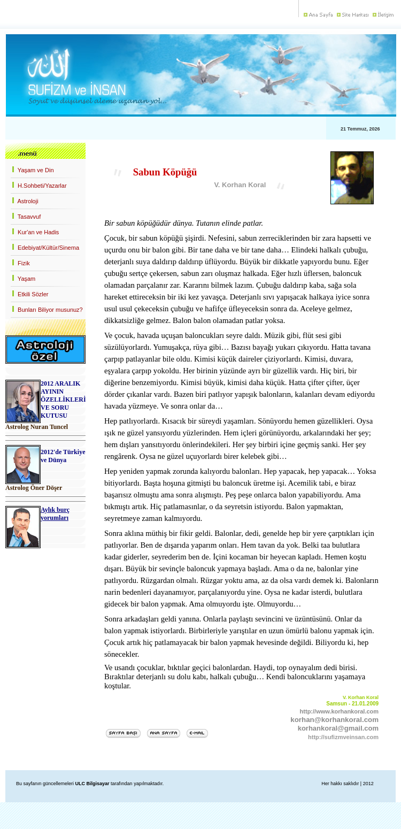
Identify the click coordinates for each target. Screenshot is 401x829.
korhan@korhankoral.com (334, 720)
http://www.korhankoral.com (339, 711)
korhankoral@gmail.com (338, 728)
